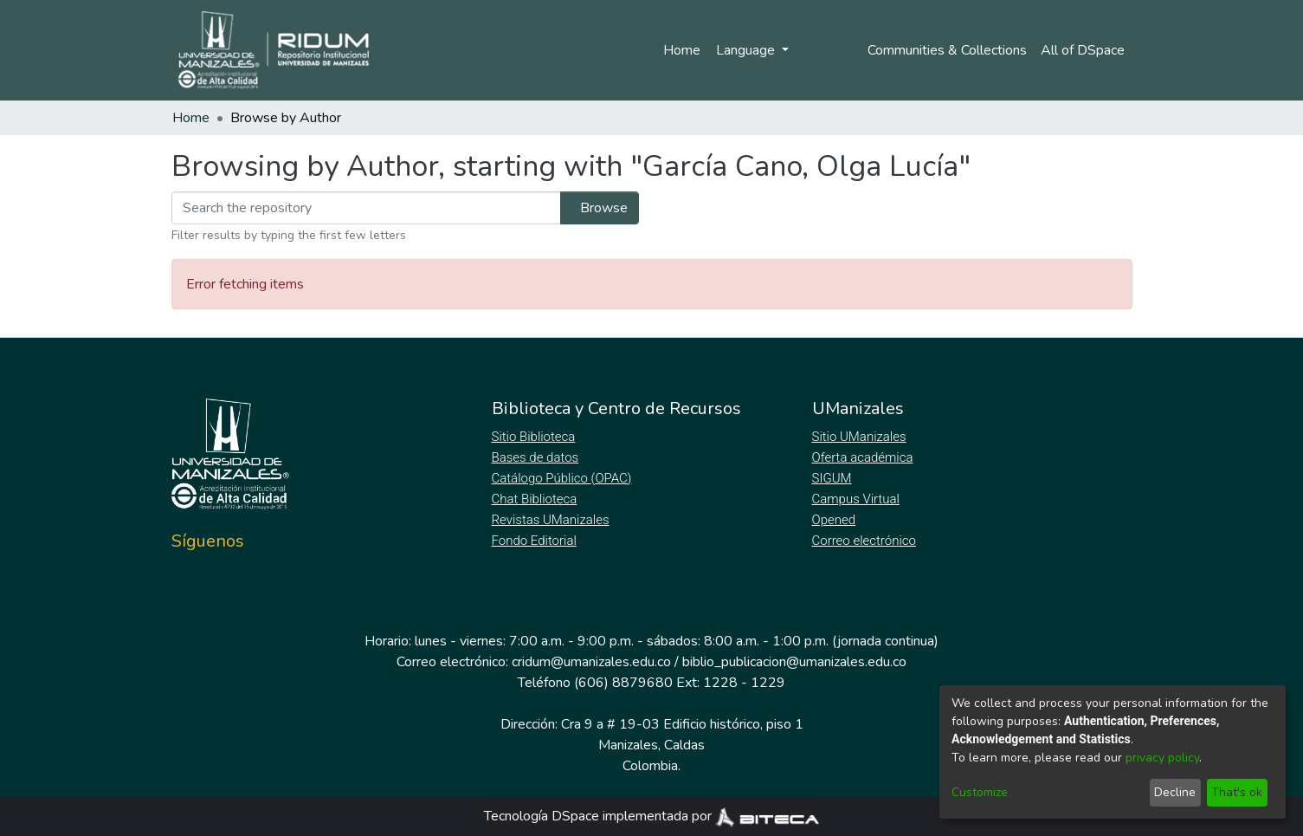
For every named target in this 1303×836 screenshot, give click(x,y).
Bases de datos (537, 457)
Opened (836, 519)
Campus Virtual (856, 499)
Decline (1175, 792)
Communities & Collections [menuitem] (944, 50)
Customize (979, 792)
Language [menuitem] (744, 50)
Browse (594, 207)
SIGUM (832, 478)
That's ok (1236, 792)
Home (678, 50)
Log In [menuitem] (819, 50)
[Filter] (361, 207)
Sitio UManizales (859, 436)
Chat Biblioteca (536, 499)
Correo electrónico (866, 540)
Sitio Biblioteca (535, 436)
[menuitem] (1085, 50)
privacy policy (1162, 757)
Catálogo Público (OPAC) (565, 478)
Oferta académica (864, 457)
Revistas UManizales (551, 519)
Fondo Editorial (535, 540)
